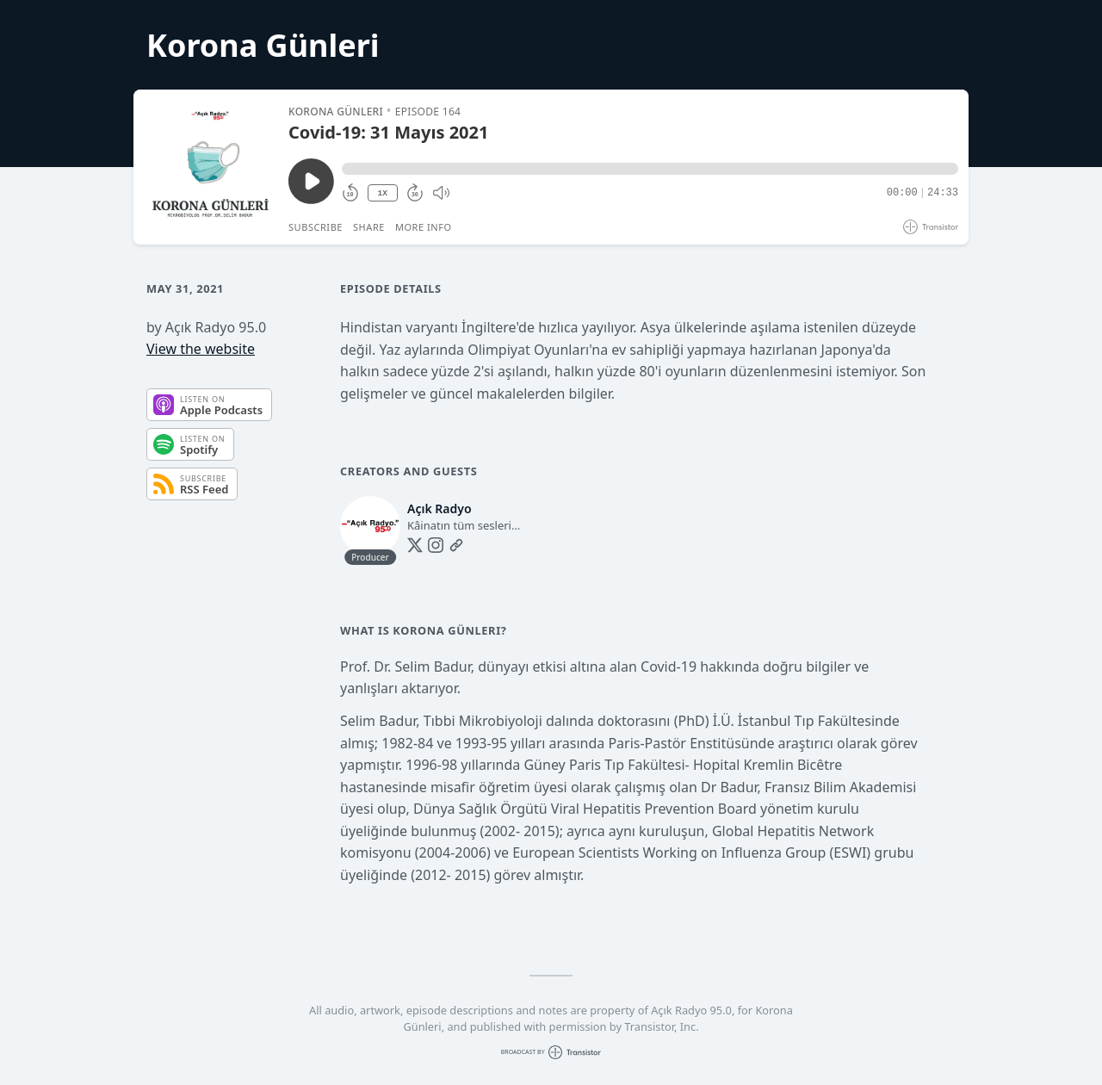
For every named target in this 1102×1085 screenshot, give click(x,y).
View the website (200, 348)
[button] (650, 169)
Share (369, 226)
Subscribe (315, 226)
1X (382, 193)
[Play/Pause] (210, 167)
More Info (423, 226)
